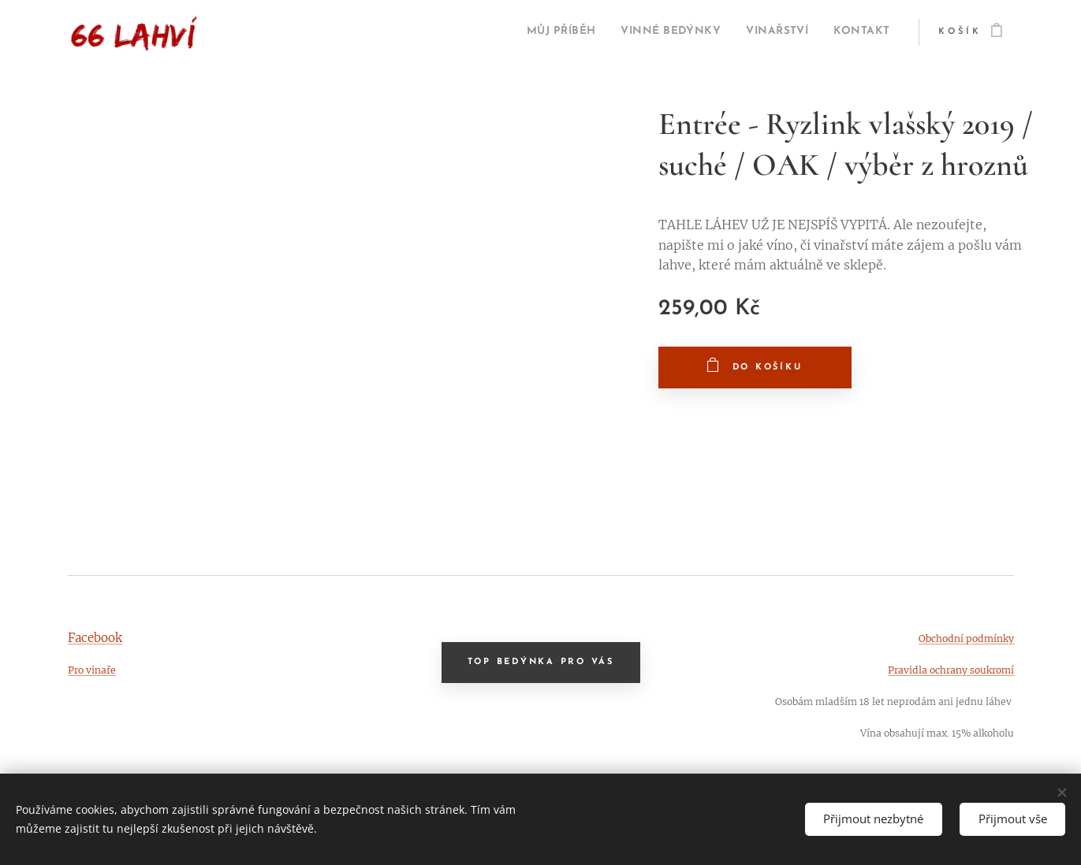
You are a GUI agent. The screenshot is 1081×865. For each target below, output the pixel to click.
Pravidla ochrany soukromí (950, 670)
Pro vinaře (92, 670)
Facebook (95, 637)
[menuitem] (520, 32)
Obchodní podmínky (965, 638)
